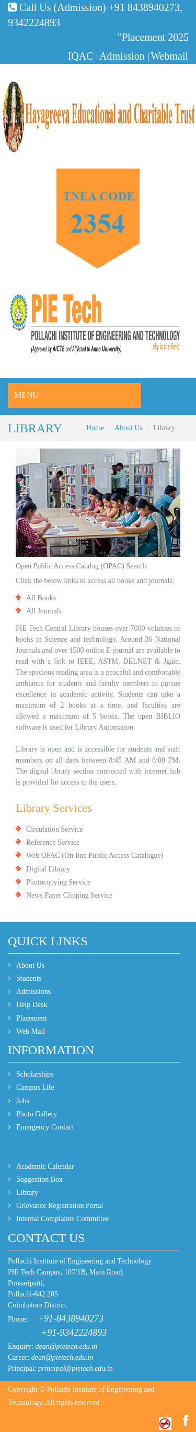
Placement (31, 1018)
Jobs (22, 1101)
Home (95, 428)
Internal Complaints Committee (62, 1219)
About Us (128, 428)
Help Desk (32, 1005)
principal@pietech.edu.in (75, 1368)
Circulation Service (54, 829)
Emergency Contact (45, 1127)
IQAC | (83, 56)
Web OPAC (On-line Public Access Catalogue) (94, 855)
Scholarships (35, 1074)
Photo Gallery (36, 1114)
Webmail (169, 56)
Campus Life (35, 1087)
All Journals (44, 611)
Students (28, 978)
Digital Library (48, 869)
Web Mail (30, 1031)
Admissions (33, 991)
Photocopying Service (58, 882)
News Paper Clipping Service (69, 895)
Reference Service (52, 842)
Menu (26, 394)
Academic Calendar (45, 1166)
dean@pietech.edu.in (67, 1346)
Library (27, 1192)
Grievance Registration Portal (59, 1206)
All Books (41, 598)
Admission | (124, 56)
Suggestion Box (39, 1179)
